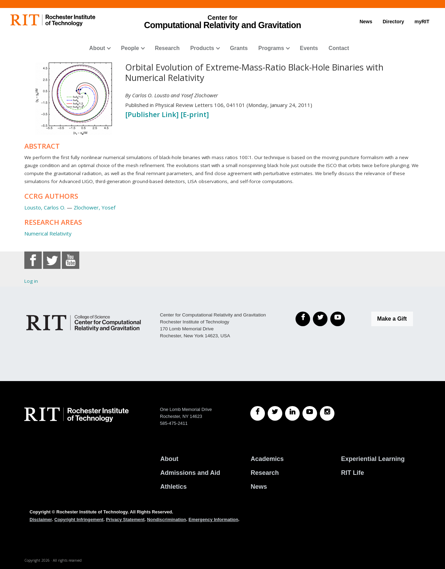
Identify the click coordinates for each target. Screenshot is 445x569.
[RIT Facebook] (257, 413)
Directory (393, 21)
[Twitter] (320, 319)
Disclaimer (41, 519)
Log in (31, 281)
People (130, 48)
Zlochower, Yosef (94, 207)
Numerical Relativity (48, 233)
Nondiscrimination (166, 519)
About (97, 48)
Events (309, 48)
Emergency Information (213, 519)
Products (202, 48)
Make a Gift (392, 319)
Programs (271, 48)
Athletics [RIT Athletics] (173, 486)
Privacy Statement (125, 519)
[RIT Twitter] (275, 413)
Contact (339, 48)
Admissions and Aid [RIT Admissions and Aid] (190, 472)
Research (167, 48)
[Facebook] (303, 319)
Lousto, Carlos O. (44, 207)
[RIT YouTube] (309, 413)
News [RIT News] (259, 486)
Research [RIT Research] (265, 472)
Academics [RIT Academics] (267, 458)
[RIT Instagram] (327, 413)
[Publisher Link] (152, 114)
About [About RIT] (169, 458)
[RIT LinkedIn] (292, 413)
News (365, 21)
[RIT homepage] (52, 20)
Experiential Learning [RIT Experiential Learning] (373, 458)
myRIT (421, 21)
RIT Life (352, 472)
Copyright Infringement (78, 519)
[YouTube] (337, 319)
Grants (239, 48)
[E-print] (194, 114)
